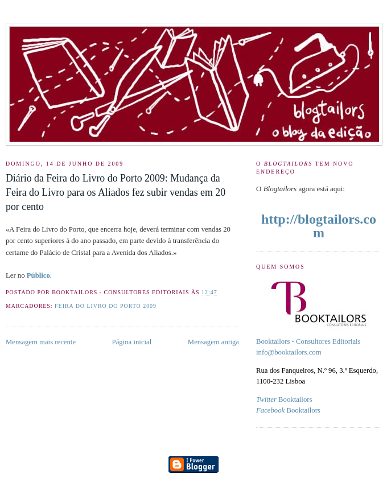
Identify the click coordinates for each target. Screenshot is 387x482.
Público (38, 275)
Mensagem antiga (213, 342)
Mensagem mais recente (41, 342)
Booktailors (284, 399)
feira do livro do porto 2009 (106, 306)
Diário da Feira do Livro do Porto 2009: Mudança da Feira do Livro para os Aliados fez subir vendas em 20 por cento (115, 192)
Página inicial (132, 342)
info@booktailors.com (289, 352)
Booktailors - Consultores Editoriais (308, 341)
